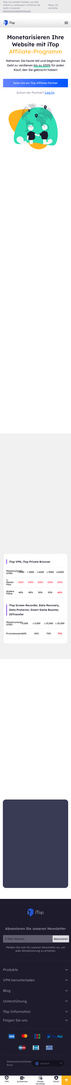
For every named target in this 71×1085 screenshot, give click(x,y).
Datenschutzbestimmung (17, 11)
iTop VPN (9, 23)
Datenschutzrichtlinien (19, 1061)
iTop (36, 913)
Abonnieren (61, 939)
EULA (10, 1065)
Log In (50, 92)
